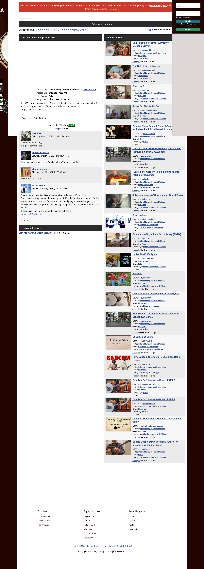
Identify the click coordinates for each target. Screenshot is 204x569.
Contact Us (93, 537)
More (9, 55)
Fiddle (127, 520)
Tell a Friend (93, 525)
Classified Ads (56, 520)
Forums (10, 25)
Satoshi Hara (65, 84)
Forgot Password (188, 24)
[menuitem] (16, 25)
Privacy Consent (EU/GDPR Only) (117, 546)
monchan (51, 131)
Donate (91, 520)
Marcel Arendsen (55, 150)
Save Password (183, 17)
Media (9, 48)
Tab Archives (56, 525)
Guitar (128, 525)
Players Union (94, 516)
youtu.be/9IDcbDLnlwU (46, 218)
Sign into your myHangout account (50, 237)
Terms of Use (78, 546)
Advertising (93, 529)
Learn (9, 40)
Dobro (128, 516)
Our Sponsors (94, 533)
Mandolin (129, 529)
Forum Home (56, 516)
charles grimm (54, 167)
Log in (142, 29)
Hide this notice (129, 9)
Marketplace (13, 33)
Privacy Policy (93, 546)
